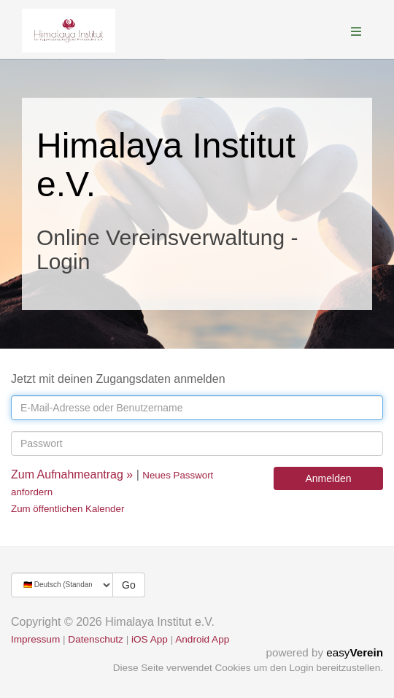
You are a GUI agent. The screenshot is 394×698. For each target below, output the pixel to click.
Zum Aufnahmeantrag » (72, 474)
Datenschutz (95, 639)
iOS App (149, 639)
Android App (202, 639)
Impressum (35, 639)
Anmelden (328, 478)
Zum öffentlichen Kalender (67, 508)
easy (354, 652)
